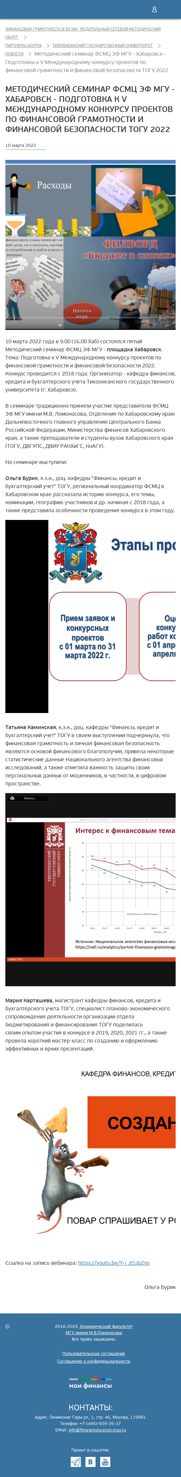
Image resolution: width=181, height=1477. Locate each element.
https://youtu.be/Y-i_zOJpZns (113, 1263)
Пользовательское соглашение (93, 1353)
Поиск (140, 9)
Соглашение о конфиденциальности (93, 1361)
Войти (154, 9)
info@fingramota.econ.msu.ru (97, 1430)
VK (90, 1462)
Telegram (76, 1462)
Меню (169, 9)
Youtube (105, 1462)
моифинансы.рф (90, 1383)
